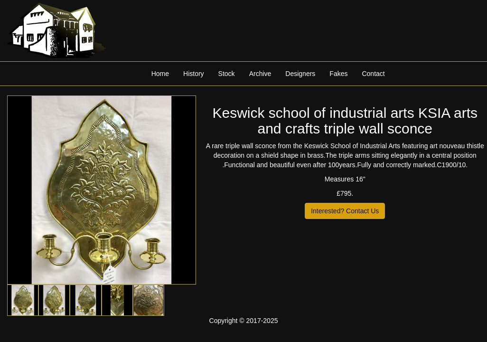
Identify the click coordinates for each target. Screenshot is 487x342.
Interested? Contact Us (345, 211)
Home (160, 73)
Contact (373, 73)
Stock (226, 73)
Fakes (338, 73)
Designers (300, 73)
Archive (260, 73)
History (193, 73)
